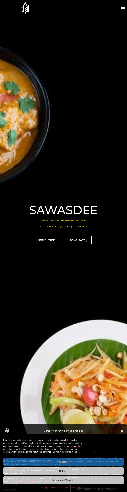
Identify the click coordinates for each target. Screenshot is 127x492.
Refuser (63, 471)
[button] (122, 431)
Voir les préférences (63, 480)
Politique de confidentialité (72, 488)
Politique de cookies (50, 488)
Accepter (63, 461)
